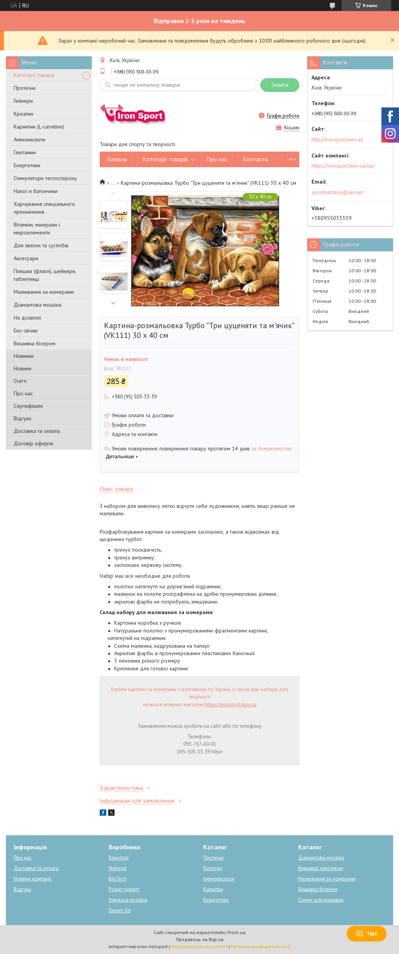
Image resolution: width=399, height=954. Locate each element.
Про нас (23, 393)
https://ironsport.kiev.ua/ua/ (343, 165)
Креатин (23, 113)
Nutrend (117, 868)
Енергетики (27, 165)
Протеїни (25, 87)
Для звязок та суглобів (41, 245)
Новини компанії (32, 878)
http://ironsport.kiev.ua (337, 139)
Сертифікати (28, 405)
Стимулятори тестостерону (45, 178)
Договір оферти (33, 443)
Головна (117, 159)
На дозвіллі (27, 317)
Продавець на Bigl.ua (200, 939)
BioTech (118, 878)
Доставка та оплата (37, 430)
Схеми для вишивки (321, 900)
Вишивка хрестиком (320, 868)
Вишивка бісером (34, 343)
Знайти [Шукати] (279, 85)
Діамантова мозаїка (37, 304)
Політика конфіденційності (260, 946)
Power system (124, 889)
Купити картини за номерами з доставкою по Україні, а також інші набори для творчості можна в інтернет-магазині (199, 697)
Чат (366, 933)
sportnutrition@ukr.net (337, 192)
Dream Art (120, 910)
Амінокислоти (29, 139)
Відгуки (22, 418)
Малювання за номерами (44, 291)
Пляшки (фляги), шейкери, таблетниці (45, 275)
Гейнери (23, 100)
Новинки (24, 355)
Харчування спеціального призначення (44, 207)
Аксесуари (26, 258)
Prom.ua (236, 932)
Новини (22, 368)
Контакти (255, 159)
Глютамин (25, 152)
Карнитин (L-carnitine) (39, 126)
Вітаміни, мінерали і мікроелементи (37, 228)
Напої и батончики (35, 191)
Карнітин (213, 889)
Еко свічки (26, 330)
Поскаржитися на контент (199, 946)
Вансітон (119, 857)
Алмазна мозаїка (128, 900)
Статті (20, 380)
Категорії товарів (34, 75)
